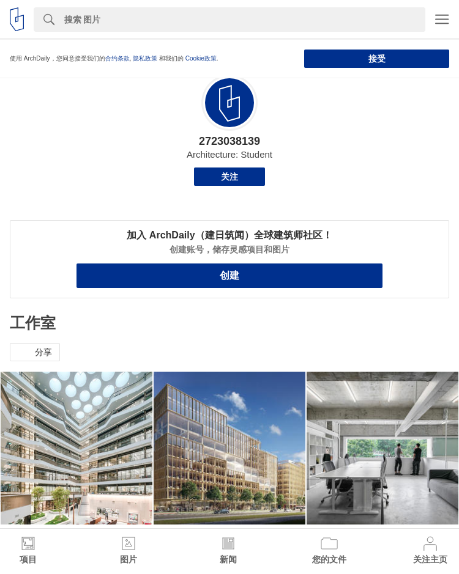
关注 (229, 177)
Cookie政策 (201, 58)
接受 (377, 59)
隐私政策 (145, 58)
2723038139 (229, 141)
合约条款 (117, 58)
